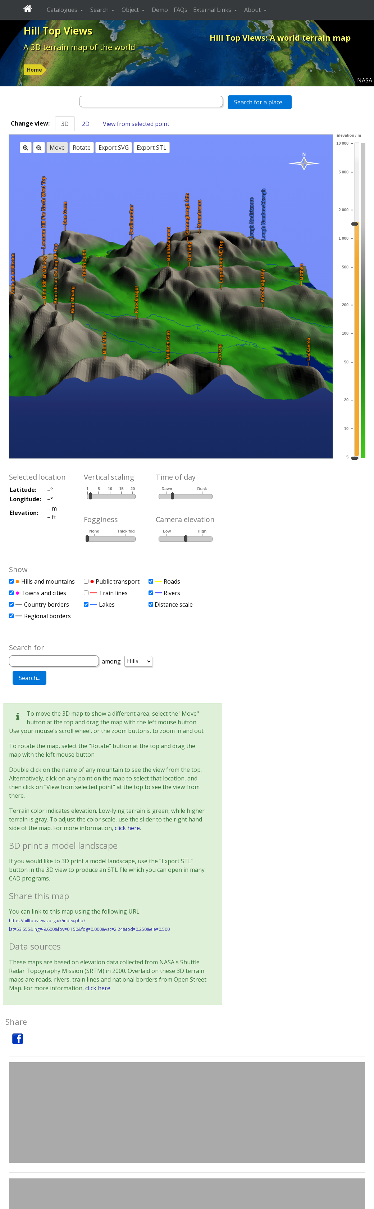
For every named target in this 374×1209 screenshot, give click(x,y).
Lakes (107, 604)
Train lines (113, 593)
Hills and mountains (48, 581)
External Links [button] (213, 10)
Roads (172, 581)
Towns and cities (43, 593)
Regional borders (47, 616)
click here (127, 828)
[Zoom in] (26, 147)
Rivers (172, 593)
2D (86, 124)
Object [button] (131, 10)
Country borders (46, 604)
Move (57, 147)
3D (65, 124)
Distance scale (174, 604)
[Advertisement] (187, 1112)
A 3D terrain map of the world (79, 46)
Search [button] (100, 10)
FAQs (180, 10)
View (136, 124)
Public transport (118, 581)
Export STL (152, 147)
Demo (160, 10)
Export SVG (114, 147)
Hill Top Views (57, 30)
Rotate (82, 147)
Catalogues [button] (63, 10)
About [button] (253, 10)
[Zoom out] (39, 147)
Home (34, 69)
